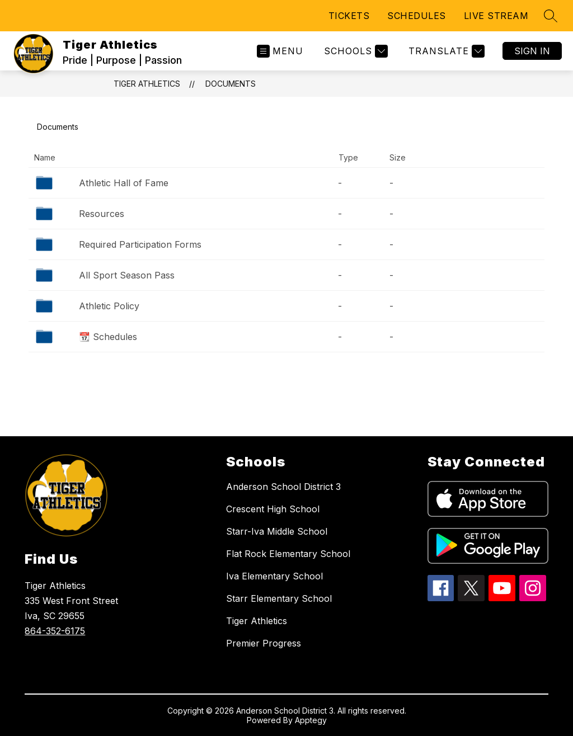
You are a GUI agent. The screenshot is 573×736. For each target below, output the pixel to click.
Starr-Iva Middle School (276, 531)
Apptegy (311, 720)
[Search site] (550, 15)
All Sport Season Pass (127, 275)
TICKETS (349, 15)
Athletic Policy (109, 306)
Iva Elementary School (274, 576)
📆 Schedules (108, 336)
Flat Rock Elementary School (288, 553)
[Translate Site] (445, 51)
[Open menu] (280, 51)
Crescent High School (273, 509)
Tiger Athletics (147, 83)
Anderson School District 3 (283, 486)
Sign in (532, 50)
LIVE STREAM (496, 15)
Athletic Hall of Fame (123, 182)
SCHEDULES (416, 15)
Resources (101, 213)
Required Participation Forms (140, 244)
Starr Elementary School (279, 598)
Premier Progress (263, 643)
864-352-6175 (55, 630)
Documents (230, 83)
